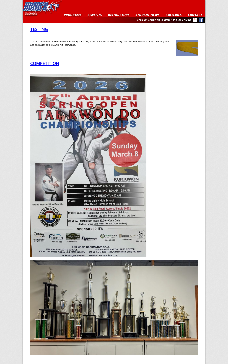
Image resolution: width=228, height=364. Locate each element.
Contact (195, 15)
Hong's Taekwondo (42, 8)
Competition (44, 63)
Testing (39, 29)
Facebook (201, 20)
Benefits (94, 15)
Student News (148, 15)
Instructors (118, 15)
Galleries (173, 15)
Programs (72, 15)
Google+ (195, 20)
